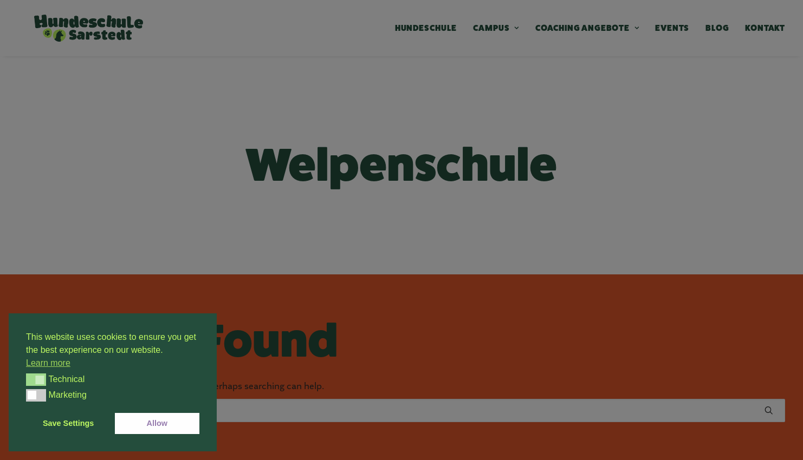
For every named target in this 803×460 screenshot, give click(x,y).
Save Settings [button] (68, 423)
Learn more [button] (48, 362)
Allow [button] (157, 423)
